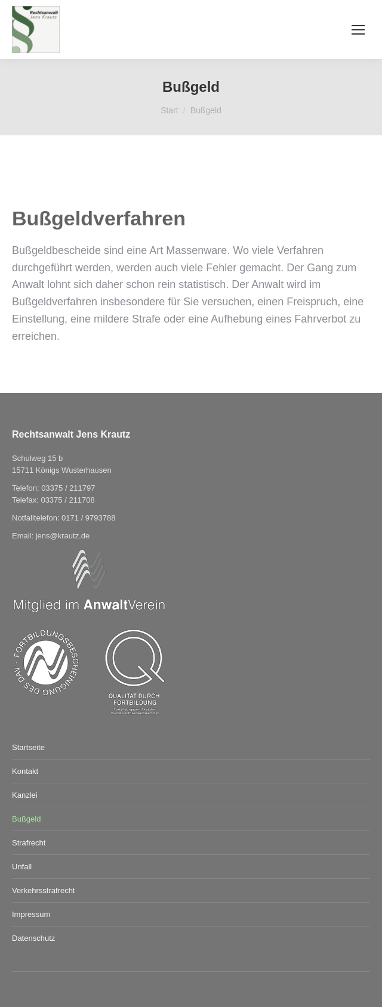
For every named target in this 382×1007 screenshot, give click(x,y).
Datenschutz (33, 938)
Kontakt (25, 771)
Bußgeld (26, 818)
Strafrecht (28, 842)
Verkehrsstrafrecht (43, 890)
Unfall (22, 866)
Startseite (28, 747)
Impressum (31, 914)
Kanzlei (25, 795)
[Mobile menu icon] (358, 30)
